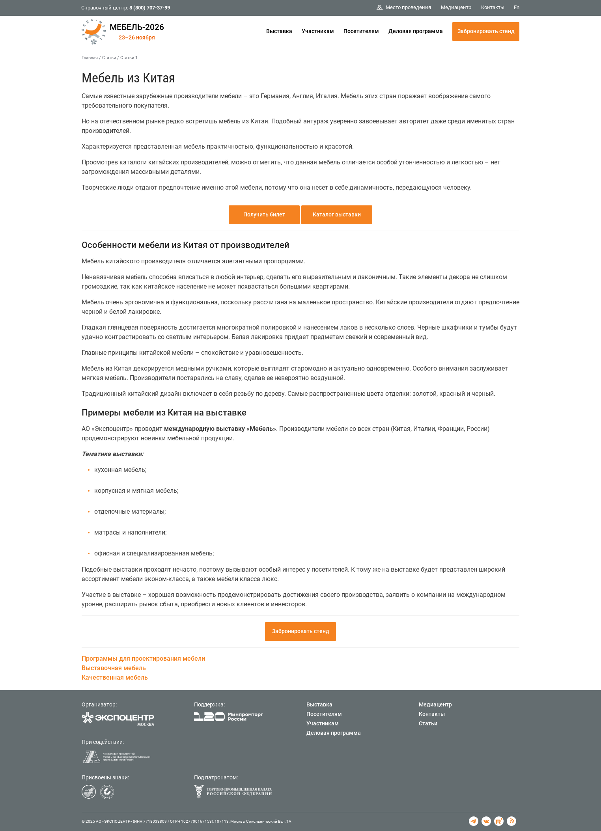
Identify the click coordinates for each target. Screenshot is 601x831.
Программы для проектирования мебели (143, 658)
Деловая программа (415, 31)
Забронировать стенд (486, 31)
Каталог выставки (337, 214)
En (516, 7)
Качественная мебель (115, 677)
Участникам (318, 31)
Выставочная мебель (114, 668)
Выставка (279, 31)
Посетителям (361, 31)
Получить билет (264, 214)
